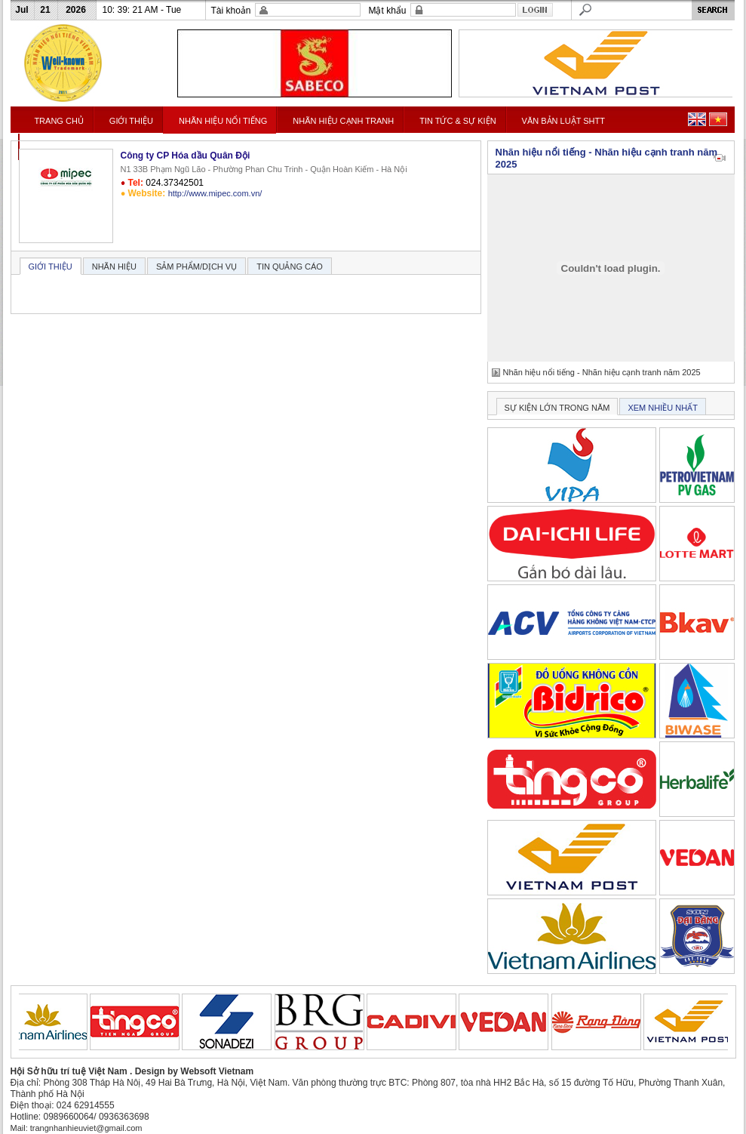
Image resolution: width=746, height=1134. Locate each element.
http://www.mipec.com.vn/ (215, 193)
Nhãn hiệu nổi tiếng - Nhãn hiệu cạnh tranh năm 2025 (602, 372)
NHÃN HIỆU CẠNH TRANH (343, 120)
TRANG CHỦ (58, 120)
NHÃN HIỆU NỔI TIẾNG (223, 120)
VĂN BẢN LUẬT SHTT (563, 120)
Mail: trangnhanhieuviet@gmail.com (77, 1127)
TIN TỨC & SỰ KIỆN (457, 120)
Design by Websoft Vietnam (194, 1071)
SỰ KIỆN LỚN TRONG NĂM (557, 407)
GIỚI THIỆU (131, 120)
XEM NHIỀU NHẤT (662, 407)
